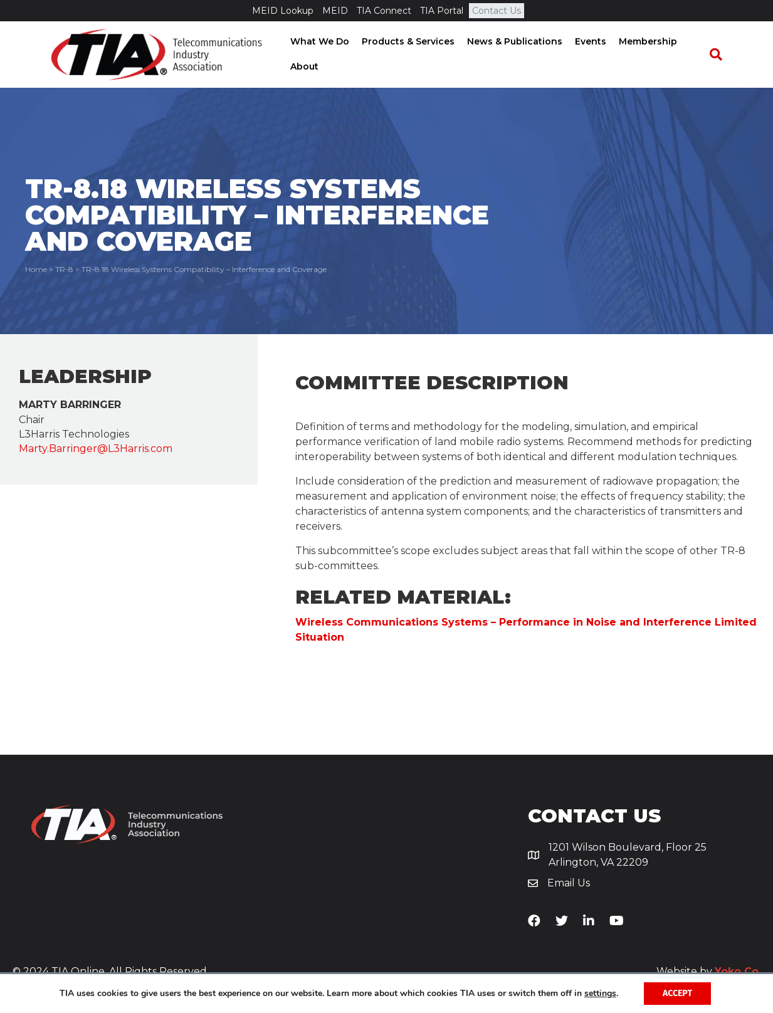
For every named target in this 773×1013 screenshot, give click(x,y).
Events (586, 42)
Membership (644, 42)
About (301, 67)
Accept (677, 993)
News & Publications (511, 42)
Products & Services (404, 42)
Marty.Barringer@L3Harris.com (95, 450)
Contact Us (496, 10)
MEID (335, 10)
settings (600, 993)
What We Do (316, 42)
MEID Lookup (282, 10)
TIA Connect (384, 10)
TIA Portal (441, 10)
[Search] (721, 55)
